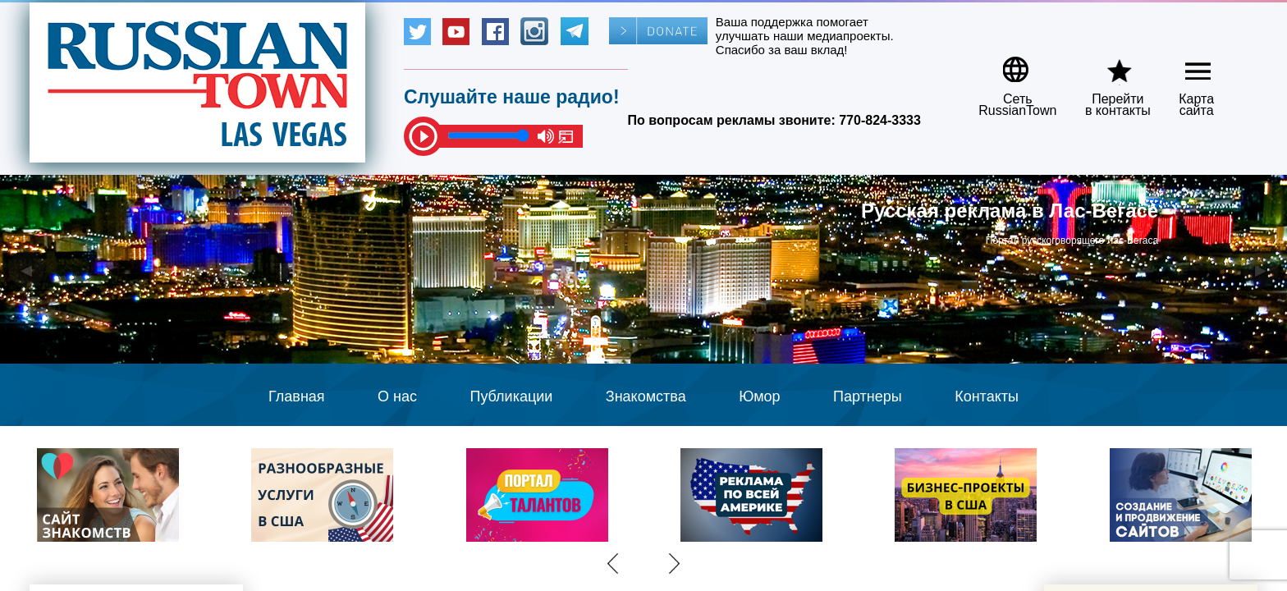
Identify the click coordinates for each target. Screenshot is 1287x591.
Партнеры (867, 396)
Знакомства (646, 396)
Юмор (759, 396)
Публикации (510, 396)
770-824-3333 (880, 120)
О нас (397, 396)
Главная (296, 396)
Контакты (987, 396)
